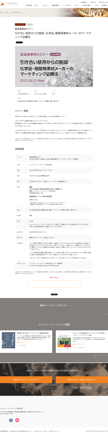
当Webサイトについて (54, 434)
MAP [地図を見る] (41, 415)
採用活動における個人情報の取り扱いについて (21, 434)
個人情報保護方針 (4, 434)
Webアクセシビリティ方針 (41, 434)
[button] (37, 6)
